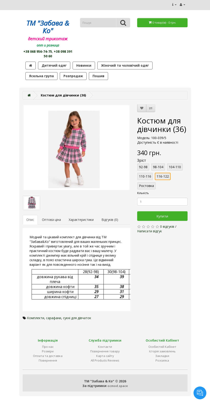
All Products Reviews (105, 360)
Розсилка (162, 360)
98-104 (158, 167)
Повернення (48, 360)
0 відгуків (167, 226)
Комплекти (35, 318)
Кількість (143, 193)
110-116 (145, 176)
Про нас (48, 347)
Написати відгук (149, 231)
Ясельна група (41, 76)
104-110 (175, 167)
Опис (30, 219)
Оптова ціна (51, 219)
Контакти (105, 347)
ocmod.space (117, 386)
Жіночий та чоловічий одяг (125, 65)
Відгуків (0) (109, 219)
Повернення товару (105, 351)
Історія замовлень (162, 351)
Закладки (162, 356)
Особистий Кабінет (162, 347)
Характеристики (81, 219)
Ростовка (146, 186)
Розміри (48, 351)
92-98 (143, 167)
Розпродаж (73, 76)
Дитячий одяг (54, 65)
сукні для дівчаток (77, 318)
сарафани (53, 318)
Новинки (83, 65)
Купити (162, 216)
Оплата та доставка (48, 356)
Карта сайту (105, 356)
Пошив (98, 76)
